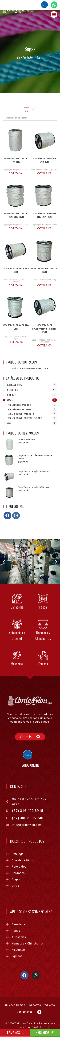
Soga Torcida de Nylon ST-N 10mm (44, 260)
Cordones (11, 385)
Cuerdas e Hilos (14, 374)
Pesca (43, 597)
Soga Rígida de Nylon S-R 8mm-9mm (44, 150)
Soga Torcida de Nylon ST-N (15, 270)
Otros (9, 413)
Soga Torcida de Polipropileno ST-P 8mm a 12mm (44, 319)
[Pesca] (43, 589)
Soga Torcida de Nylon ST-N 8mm (16, 260)
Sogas (39, 47)
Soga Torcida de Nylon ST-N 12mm (16, 317)
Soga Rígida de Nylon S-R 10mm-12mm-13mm (15, 205)
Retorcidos (12, 380)
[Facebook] (7, 505)
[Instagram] (16, 505)
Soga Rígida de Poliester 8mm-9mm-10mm (44, 205)
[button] (4, 552)
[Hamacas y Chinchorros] (43, 614)
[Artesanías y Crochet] (17, 614)
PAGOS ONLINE (30, 755)
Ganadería (17, 597)
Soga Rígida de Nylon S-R (13, 160)
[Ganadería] (17, 589)
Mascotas (17, 653)
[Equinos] (43, 645)
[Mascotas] (17, 645)
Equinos (43, 653)
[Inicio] (18, 47)
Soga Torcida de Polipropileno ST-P (25, 408)
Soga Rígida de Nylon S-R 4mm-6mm (15, 150)
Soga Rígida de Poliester (41, 215)
